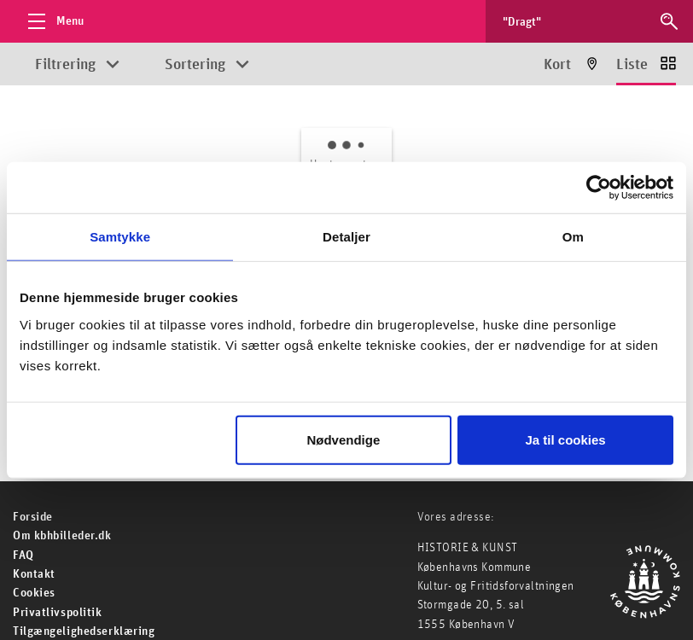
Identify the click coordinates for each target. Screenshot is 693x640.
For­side (33, 517)
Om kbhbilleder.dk (62, 536)
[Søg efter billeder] (573, 21)
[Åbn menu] (51, 21)
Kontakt (34, 574)
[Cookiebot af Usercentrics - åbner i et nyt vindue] (598, 188)
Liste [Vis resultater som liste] (632, 65)
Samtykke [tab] (120, 237)
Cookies (34, 593)
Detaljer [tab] (346, 237)
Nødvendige (343, 439)
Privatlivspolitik (57, 613)
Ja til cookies (566, 439)
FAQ (23, 555)
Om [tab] (573, 237)
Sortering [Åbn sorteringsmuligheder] (195, 65)
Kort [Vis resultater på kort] (557, 65)
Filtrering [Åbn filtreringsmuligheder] (65, 65)
